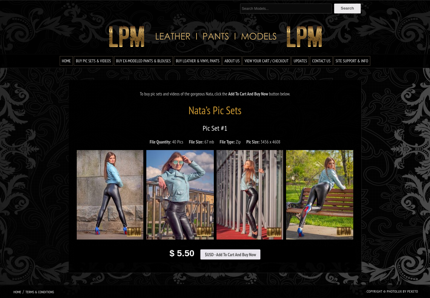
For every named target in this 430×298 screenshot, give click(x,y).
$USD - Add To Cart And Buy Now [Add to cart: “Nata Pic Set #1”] (230, 254)
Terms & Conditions (39, 292)
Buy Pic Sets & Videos (93, 61)
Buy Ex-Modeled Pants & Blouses (143, 61)
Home (66, 61)
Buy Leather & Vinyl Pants (197, 61)
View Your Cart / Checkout (266, 61)
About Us (232, 61)
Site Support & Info (352, 61)
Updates (300, 61)
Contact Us (321, 61)
